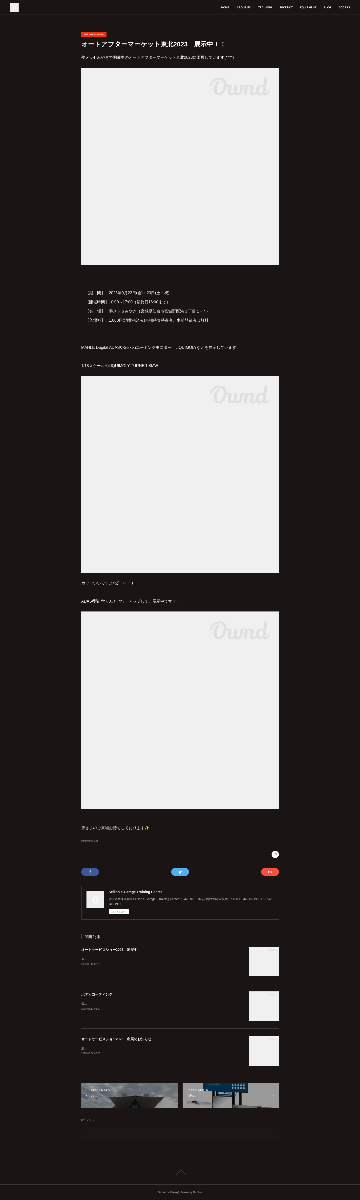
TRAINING (265, 7)
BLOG (327, 7)
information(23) (89, 841)
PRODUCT (286, 7)
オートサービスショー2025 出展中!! (110, 950)
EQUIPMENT (308, 7)
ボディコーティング (96, 994)
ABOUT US (244, 7)
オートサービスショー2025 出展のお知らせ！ (118, 1039)
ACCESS (344, 7)
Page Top (180, 1172)
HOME (225, 7)
